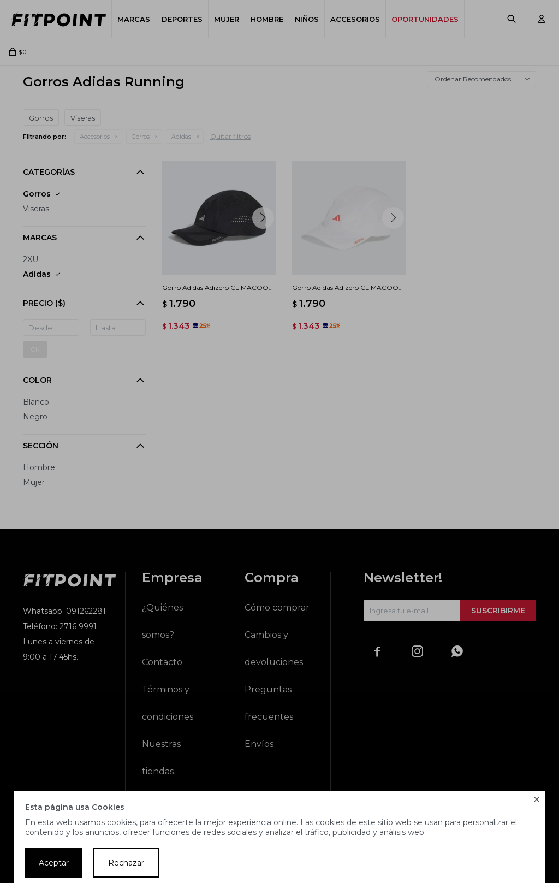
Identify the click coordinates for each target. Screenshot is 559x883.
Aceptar (54, 863)
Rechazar (126, 863)
